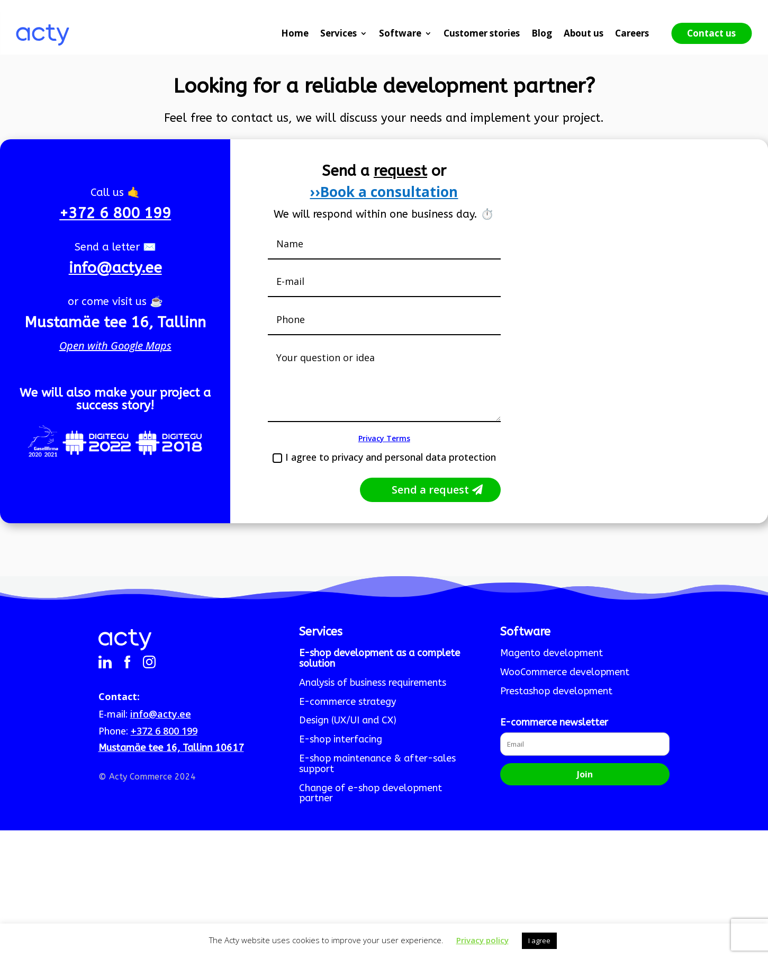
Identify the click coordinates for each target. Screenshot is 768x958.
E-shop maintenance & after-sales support (377, 764)
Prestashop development (556, 691)
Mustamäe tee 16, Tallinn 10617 (171, 748)
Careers (632, 33)
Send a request (430, 489)
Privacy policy (482, 940)
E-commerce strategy (347, 702)
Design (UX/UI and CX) (347, 720)
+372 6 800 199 (115, 213)
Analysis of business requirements (372, 683)
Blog (541, 33)
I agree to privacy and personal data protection (384, 457)
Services (338, 33)
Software (400, 33)
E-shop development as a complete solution (379, 658)
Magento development (551, 653)
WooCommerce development (564, 672)
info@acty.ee (115, 267)
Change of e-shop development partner (370, 793)
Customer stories (482, 33)
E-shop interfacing (340, 740)
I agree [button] (539, 940)
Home (295, 33)
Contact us (711, 33)
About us (583, 33)
